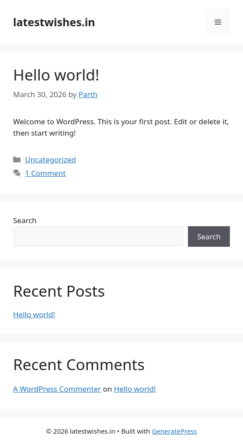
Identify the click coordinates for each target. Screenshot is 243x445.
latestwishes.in (54, 21)
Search (25, 220)
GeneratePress (174, 431)
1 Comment (45, 173)
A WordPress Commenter (57, 389)
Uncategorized (50, 159)
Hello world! (56, 74)
